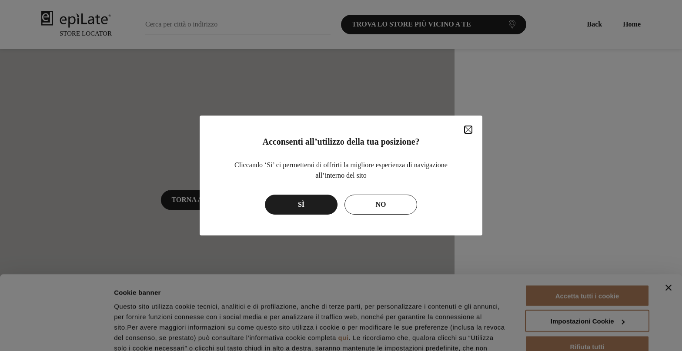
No (381, 204)
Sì (301, 204)
